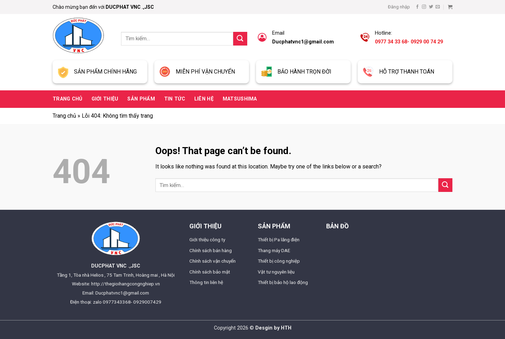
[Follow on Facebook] (417, 7)
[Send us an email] (438, 7)
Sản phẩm (141, 99)
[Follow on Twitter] (431, 7)
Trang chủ (67, 99)
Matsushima (240, 99)
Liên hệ (204, 99)
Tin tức (174, 99)
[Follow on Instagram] (424, 7)
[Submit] (240, 39)
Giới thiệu (105, 99)
